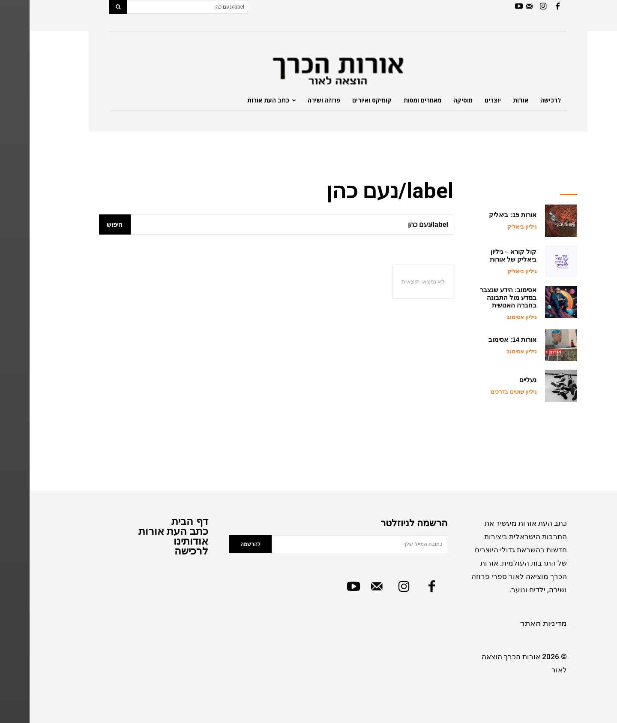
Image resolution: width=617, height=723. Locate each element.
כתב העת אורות (144, 531)
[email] (330, 544)
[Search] (88, 7)
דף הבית (160, 521)
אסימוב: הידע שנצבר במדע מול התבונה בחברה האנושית (478, 297)
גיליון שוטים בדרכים (484, 392)
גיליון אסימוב (492, 317)
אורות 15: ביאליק (483, 214)
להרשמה (221, 544)
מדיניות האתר (514, 623)
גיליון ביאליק (492, 226)
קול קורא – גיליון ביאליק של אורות (483, 255)
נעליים (498, 379)
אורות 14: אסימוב (483, 339)
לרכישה (162, 551)
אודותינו (161, 541)
